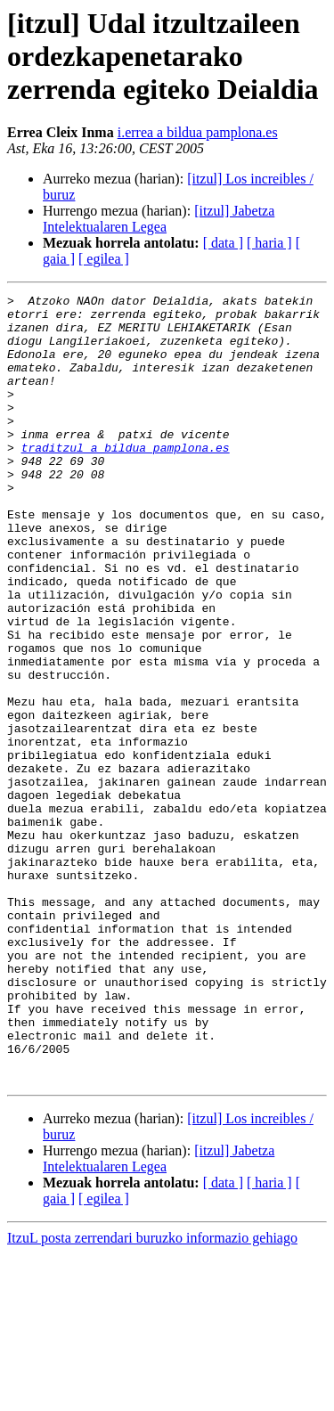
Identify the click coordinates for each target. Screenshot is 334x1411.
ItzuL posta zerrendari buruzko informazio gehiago (152, 1395)
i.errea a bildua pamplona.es (198, 132)
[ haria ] (269, 242)
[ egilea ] (103, 258)
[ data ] (223, 242)
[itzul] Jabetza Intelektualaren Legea (158, 218)
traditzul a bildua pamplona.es (125, 479)
